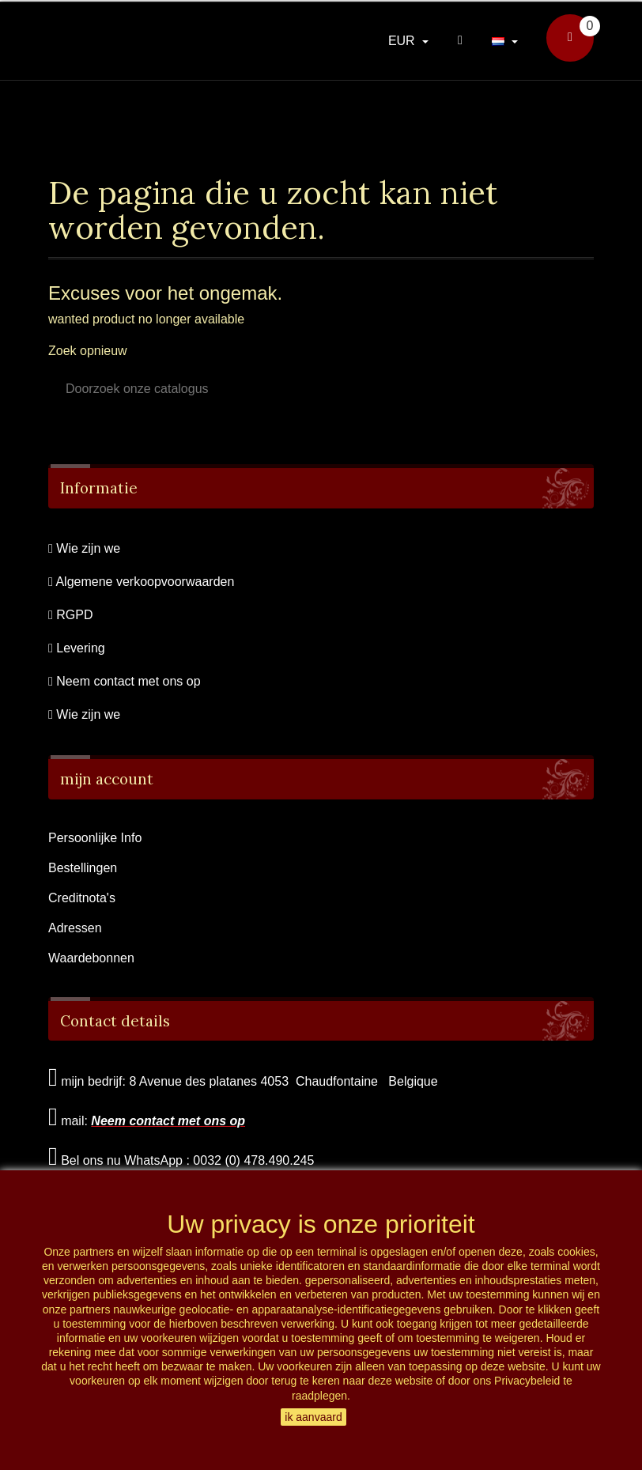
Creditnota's (81, 898)
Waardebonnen (91, 958)
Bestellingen (82, 868)
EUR (403, 40)
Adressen (75, 928)
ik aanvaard (313, 1417)
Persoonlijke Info (95, 838)
